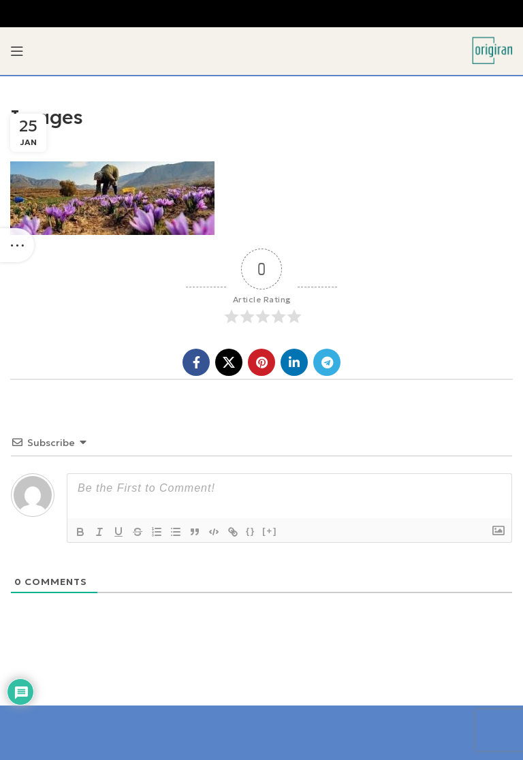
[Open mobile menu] (17, 51)
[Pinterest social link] (261, 362)
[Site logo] (492, 50)
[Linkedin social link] (294, 362)
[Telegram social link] (326, 362)
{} (250, 531)
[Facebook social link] (196, 362)
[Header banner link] (261, 13)
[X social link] (228, 362)
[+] (269, 531)
